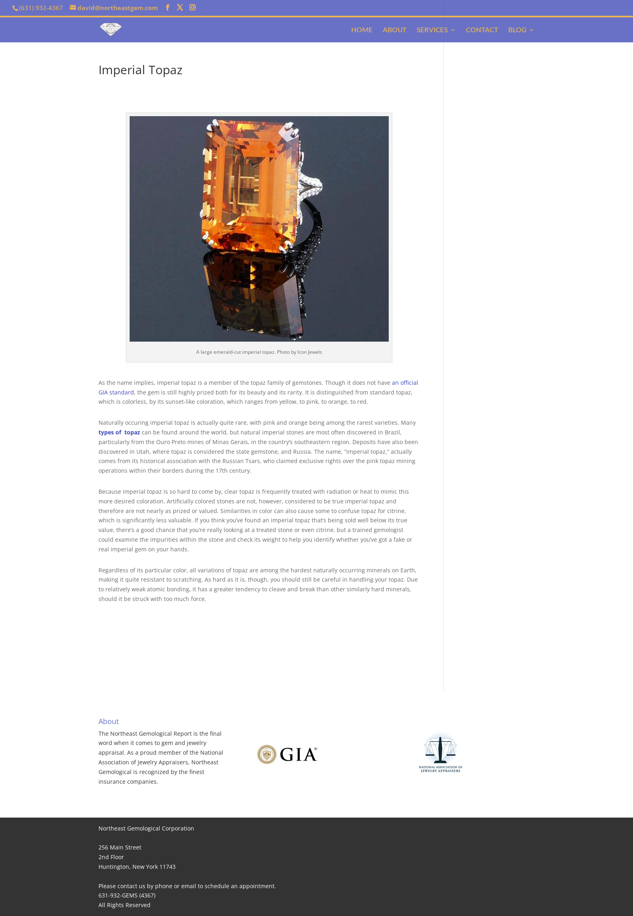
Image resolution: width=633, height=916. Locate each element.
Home (362, 30)
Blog (517, 30)
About (395, 30)
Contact (482, 30)
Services (432, 30)
